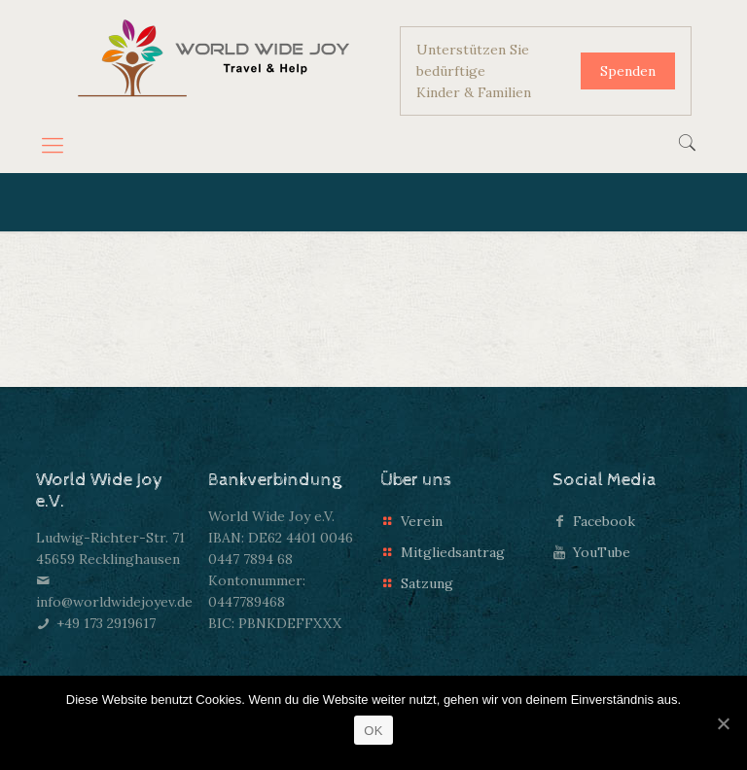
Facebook (604, 521)
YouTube (601, 552)
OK (373, 730)
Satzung (427, 583)
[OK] (722, 723)
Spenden (628, 71)
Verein (422, 521)
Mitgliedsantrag (453, 552)
